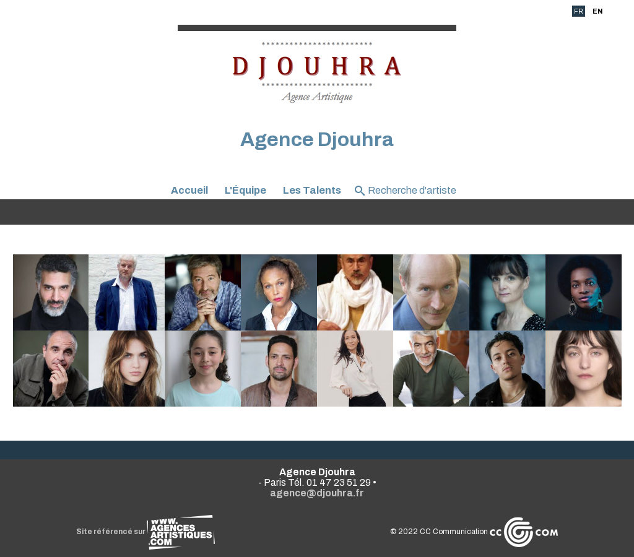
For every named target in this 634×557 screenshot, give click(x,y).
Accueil (189, 190)
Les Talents (312, 190)
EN (597, 11)
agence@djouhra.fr (317, 493)
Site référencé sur (145, 531)
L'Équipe (245, 190)
